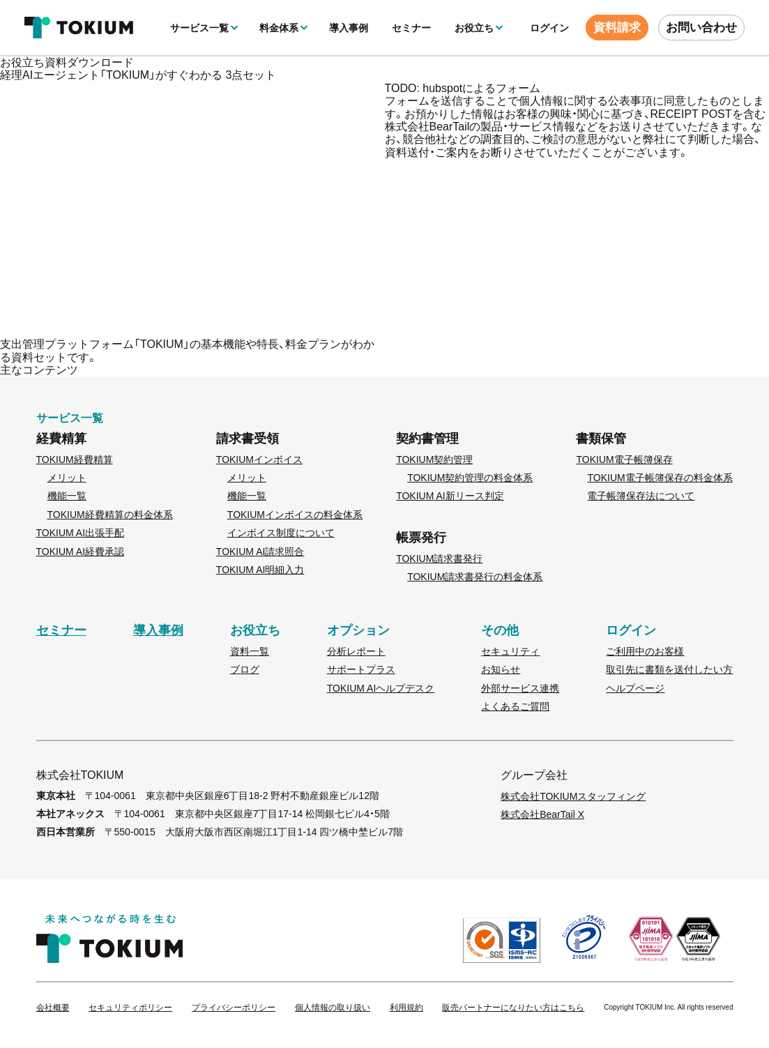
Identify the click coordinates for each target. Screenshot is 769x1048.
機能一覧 (66, 495)
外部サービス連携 (520, 688)
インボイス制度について (281, 532)
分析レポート (356, 651)
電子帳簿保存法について (640, 495)
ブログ (244, 669)
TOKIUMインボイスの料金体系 (295, 514)
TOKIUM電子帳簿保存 (624, 459)
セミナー (411, 27)
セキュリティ (510, 651)
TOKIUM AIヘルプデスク (381, 688)
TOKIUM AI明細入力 (260, 569)
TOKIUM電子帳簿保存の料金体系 (659, 477)
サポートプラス (361, 669)
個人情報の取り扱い (332, 1007)
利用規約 (406, 1007)
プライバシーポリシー (233, 1007)
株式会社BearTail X (542, 814)
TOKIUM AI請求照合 (260, 551)
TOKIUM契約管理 (434, 459)
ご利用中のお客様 (645, 651)
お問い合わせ (701, 27)
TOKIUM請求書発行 (439, 558)
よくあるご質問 (515, 706)
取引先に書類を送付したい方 (669, 669)
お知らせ (500, 669)
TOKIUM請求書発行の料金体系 (474, 576)
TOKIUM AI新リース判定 (450, 495)
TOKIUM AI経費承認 (80, 551)
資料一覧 (249, 651)
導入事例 (348, 27)
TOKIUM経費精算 (74, 459)
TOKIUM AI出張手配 (80, 532)
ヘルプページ (635, 688)
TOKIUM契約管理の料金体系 (470, 477)
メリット (66, 477)
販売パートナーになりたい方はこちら (513, 1007)
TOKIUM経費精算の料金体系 (110, 514)
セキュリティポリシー (130, 1007)
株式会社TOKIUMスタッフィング (573, 796)
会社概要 (53, 1007)
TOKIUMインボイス (259, 459)
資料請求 (617, 27)
